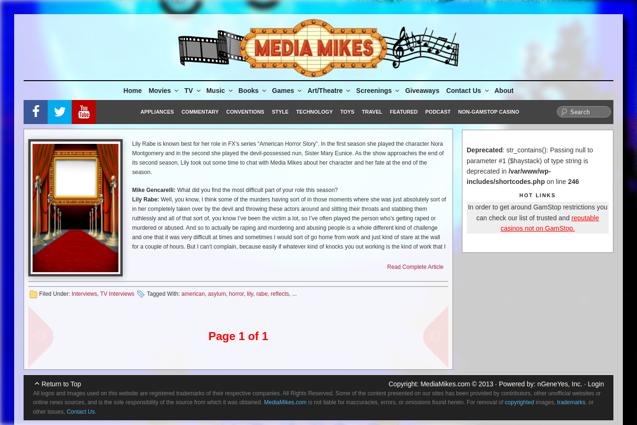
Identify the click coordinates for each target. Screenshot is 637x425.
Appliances (157, 112)
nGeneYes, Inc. (559, 384)
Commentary (200, 112)
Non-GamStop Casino (488, 112)
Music (220, 90)
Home (133, 90)
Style (280, 112)
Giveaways (422, 90)
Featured (404, 112)
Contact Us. (81, 411)
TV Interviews (117, 294)
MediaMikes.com (445, 384)
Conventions (245, 112)
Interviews (84, 294)
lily (250, 294)
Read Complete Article (415, 267)
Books (253, 90)
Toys (347, 112)
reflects (280, 294)
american (193, 294)
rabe (262, 294)
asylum (217, 294)
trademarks (571, 402)
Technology (314, 112)
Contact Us (468, 90)
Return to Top (61, 384)
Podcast (438, 112)
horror (236, 294)
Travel (372, 112)
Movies (164, 90)
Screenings (378, 90)
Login (596, 384)
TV (193, 90)
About (504, 90)
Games (287, 90)
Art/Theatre (330, 90)
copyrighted (519, 402)
